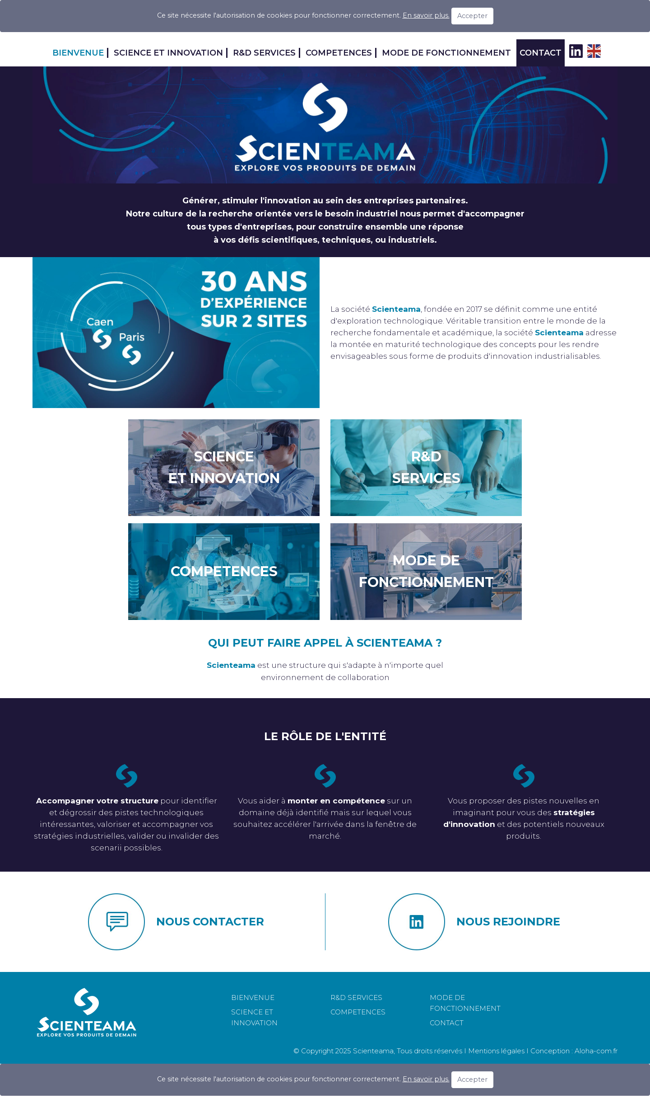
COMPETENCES (339, 53)
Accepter (472, 16)
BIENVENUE (78, 53)
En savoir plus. (426, 15)
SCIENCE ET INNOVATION (168, 53)
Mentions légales (496, 1051)
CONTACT (541, 53)
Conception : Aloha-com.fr (574, 1051)
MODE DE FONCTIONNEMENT (446, 53)
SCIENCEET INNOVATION (224, 467)
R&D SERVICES (264, 53)
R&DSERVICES (426, 467)
